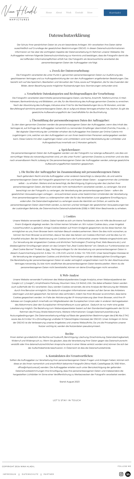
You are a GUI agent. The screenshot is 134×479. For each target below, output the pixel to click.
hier (48, 249)
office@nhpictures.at (28, 367)
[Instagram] (121, 474)
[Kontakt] (115, 12)
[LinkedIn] (128, 474)
